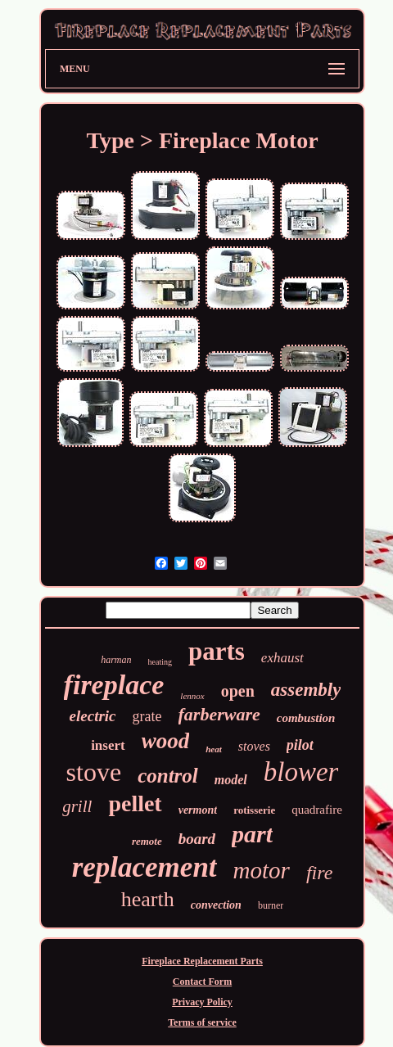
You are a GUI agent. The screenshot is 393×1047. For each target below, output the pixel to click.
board (196, 838)
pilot (300, 745)
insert (108, 745)
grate (147, 716)
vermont (197, 810)
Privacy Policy (202, 1002)
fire (319, 872)
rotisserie (254, 810)
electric (93, 715)
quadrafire (316, 809)
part (252, 833)
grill (77, 806)
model (231, 780)
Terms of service (202, 1022)
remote (147, 841)
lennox (192, 696)
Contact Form (202, 981)
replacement (144, 867)
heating (160, 661)
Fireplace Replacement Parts (202, 961)
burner (270, 905)
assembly (306, 689)
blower (301, 772)
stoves (254, 746)
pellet (134, 803)
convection (216, 905)
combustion (306, 717)
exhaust (282, 658)
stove (94, 772)
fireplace (114, 685)
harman (116, 660)
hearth (147, 899)
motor (261, 870)
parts (216, 651)
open (238, 691)
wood (166, 741)
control (168, 776)
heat (214, 749)
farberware (219, 714)
